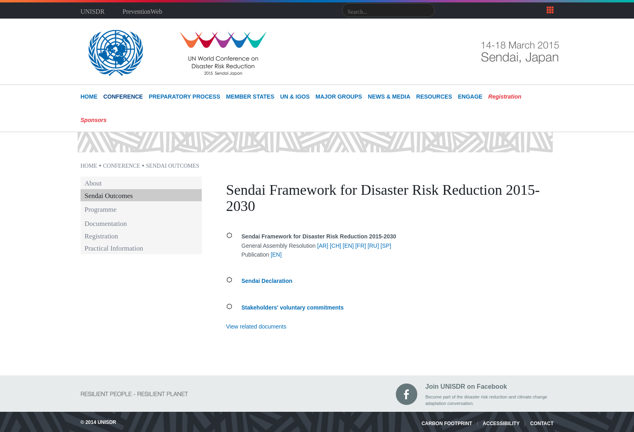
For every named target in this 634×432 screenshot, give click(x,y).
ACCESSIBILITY (501, 423)
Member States (250, 96)
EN (276, 254)
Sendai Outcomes (172, 166)
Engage (470, 96)
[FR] (360, 245)
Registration (101, 236)
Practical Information (114, 248)
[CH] (335, 245)
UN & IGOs (295, 96)
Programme (100, 209)
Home (88, 166)
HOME (88, 96)
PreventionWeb (142, 11)
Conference (123, 96)
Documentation (106, 224)
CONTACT (542, 423)
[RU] (373, 245)
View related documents (256, 326)
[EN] (348, 245)
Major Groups (338, 96)
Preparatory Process (184, 96)
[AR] (322, 245)
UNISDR (92, 11)
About (93, 183)
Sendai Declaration (266, 281)
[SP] (385, 245)
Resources (434, 96)
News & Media (389, 96)
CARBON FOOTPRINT (446, 423)
